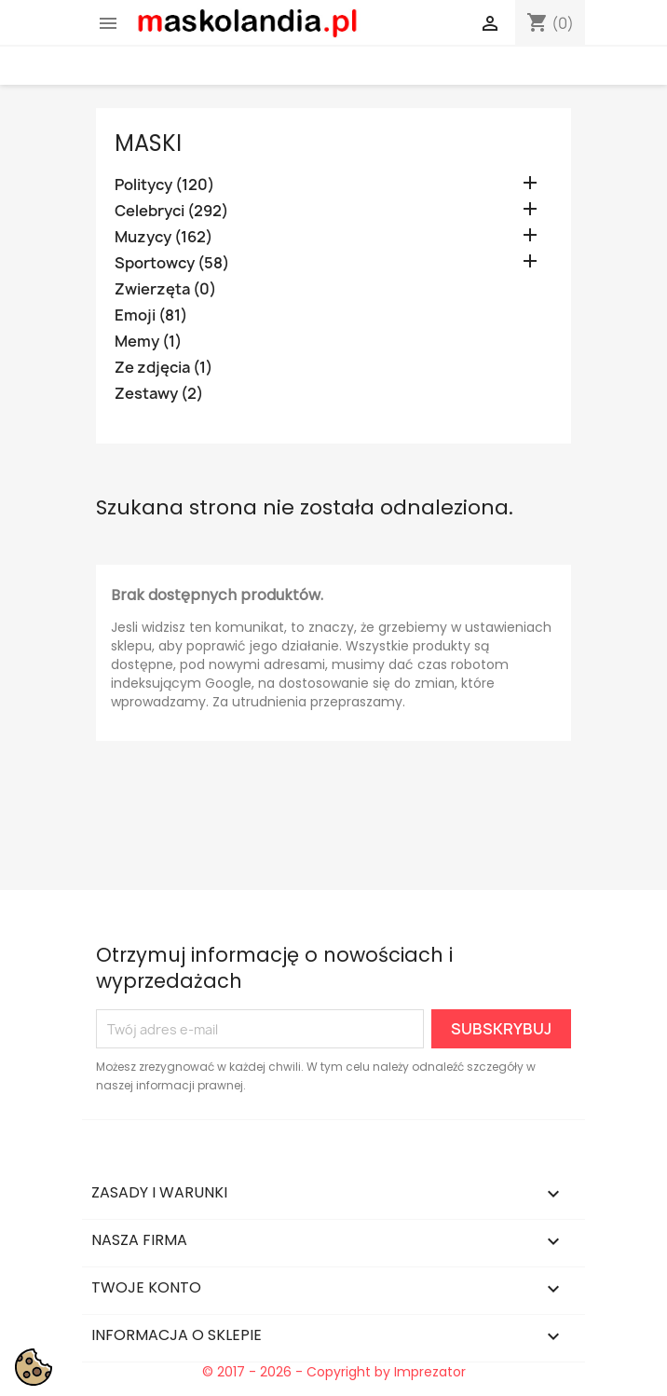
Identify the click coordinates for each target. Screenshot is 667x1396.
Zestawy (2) (159, 394)
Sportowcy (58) (172, 263)
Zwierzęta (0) (165, 289)
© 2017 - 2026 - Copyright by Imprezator (334, 1371)
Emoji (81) (151, 315)
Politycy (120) (164, 185)
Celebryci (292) (171, 211)
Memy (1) (148, 341)
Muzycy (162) (163, 237)
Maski (148, 143)
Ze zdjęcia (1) (163, 367)
